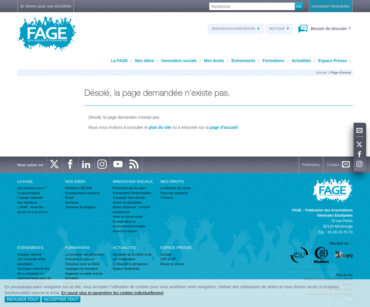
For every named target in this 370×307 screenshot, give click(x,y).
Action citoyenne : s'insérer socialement (132, 209)
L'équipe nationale (30, 197)
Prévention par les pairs (129, 188)
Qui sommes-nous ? (31, 188)
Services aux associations (236, 29)
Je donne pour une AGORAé (45, 6)
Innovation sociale (181, 61)
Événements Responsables (132, 193)
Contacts (166, 197)
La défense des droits (175, 188)
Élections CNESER (78, 188)
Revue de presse (172, 264)
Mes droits (216, 61)
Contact (165, 254)
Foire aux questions (174, 193)
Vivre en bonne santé (128, 216)
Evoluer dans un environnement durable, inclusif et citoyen (129, 226)
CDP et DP (168, 259)
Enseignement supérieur (82, 193)
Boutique (279, 29)
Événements (246, 61)
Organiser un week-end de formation (84, 276)
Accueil (322, 72)
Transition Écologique (80, 207)
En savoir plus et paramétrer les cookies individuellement (112, 293)
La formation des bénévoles (84, 254)
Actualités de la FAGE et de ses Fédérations (132, 257)
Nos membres (27, 202)
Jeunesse (72, 202)
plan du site (160, 127)
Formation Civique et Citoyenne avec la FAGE (82, 261)
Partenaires (311, 165)
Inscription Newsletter (330, 6)
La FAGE (121, 61)
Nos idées (146, 61)
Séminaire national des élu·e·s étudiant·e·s (33, 271)
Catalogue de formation (81, 268)
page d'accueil (224, 127)
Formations (275, 61)
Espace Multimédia (126, 268)
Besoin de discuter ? (330, 28)
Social (69, 197)
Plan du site (344, 275)
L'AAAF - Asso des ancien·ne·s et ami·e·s (32, 209)
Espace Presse (334, 61)
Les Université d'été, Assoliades (31, 261)
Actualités (303, 61)
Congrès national (29, 254)
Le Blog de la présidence (130, 264)
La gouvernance (28, 193)
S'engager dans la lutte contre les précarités (129, 200)
